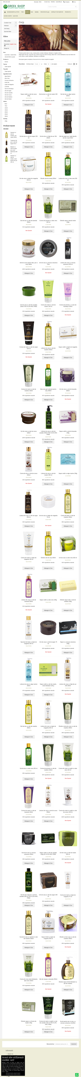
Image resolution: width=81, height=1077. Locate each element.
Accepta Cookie (9, 1073)
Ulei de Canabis (8, 92)
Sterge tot (6, 47)
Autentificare (59, 1)
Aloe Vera (7, 77)
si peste (10, 56)
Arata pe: (70, 63)
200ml (6, 111)
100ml (6, 107)
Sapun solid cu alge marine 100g (68, 472)
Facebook (49, 1053)
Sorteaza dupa (30, 63)
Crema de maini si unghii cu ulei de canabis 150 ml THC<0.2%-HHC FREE (48, 1022)
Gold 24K (7, 81)
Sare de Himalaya (9, 87)
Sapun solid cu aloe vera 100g (48, 599)
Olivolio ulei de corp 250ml (48, 557)
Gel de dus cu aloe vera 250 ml (28, 767)
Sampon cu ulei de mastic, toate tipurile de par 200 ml (13, 158)
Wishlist (53, 1)
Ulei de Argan (8, 90)
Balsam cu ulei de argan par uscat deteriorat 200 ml (13, 149)
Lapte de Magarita (9, 83)
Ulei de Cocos (8, 94)
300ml (6, 115)
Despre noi (11, 1053)
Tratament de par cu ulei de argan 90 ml (13, 141)
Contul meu (47, 1)
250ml (6, 113)
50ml (6, 103)
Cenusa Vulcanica (9, 79)
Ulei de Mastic (8, 98)
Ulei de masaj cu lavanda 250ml (48, 978)
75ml (6, 105)
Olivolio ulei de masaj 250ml (48, 177)
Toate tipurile (8, 65)
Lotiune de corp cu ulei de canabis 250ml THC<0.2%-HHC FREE (48, 432)
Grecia (6, 61)
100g (6, 120)
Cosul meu (37, 1054)
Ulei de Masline (8, 96)
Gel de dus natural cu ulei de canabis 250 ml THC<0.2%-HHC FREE (29, 895)
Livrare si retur (24, 1053)
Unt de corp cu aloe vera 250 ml (68, 557)
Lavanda (7, 85)
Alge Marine (8, 75)
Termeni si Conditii (12, 1054)
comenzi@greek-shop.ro (68, 1069)
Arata (45, 63)
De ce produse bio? (26, 1054)
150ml (6, 109)
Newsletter (50, 1043)
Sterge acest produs (5, 45)
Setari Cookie (17, 1073)
